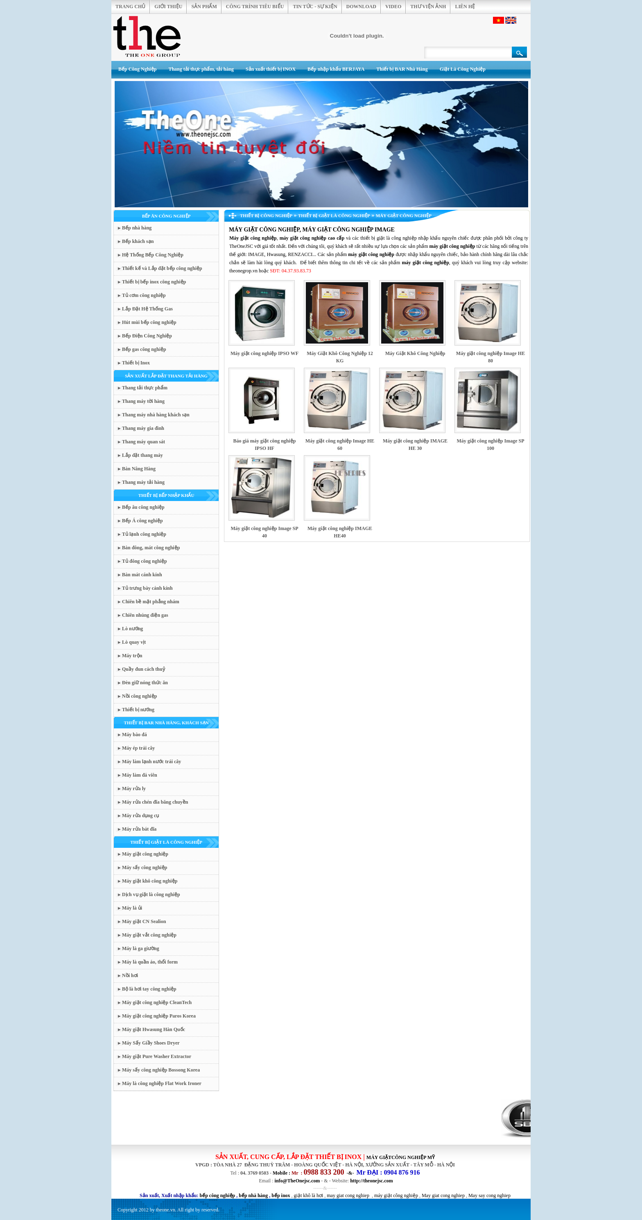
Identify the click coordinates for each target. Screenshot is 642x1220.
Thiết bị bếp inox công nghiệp (154, 282)
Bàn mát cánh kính (142, 574)
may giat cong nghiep (348, 1195)
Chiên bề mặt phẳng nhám (150, 601)
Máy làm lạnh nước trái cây (151, 761)
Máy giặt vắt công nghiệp (149, 935)
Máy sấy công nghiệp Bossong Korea (161, 1070)
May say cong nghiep (489, 1195)
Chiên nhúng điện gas (145, 615)
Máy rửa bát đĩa (139, 829)
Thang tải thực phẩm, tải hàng (201, 69)
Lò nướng (132, 628)
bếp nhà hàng (253, 1195)
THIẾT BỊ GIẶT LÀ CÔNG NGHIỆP (166, 842)
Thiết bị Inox (136, 363)
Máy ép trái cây (138, 748)
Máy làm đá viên (139, 775)
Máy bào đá (134, 734)
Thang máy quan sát (143, 442)
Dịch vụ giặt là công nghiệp (151, 894)
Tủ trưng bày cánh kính (147, 588)
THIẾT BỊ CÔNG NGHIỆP (266, 215)
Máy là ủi (132, 908)
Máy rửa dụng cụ (140, 815)
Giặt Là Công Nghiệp (463, 69)
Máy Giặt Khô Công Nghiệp (415, 353)
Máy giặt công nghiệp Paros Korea (159, 1016)
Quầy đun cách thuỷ (143, 669)
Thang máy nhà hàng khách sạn (156, 415)
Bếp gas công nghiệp (144, 349)
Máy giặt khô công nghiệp (149, 881)
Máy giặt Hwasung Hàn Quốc (153, 1029)
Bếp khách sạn (138, 241)
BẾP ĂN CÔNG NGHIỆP (166, 215)
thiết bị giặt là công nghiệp (388, 238)
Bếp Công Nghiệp (137, 69)
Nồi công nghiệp (139, 696)
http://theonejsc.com (371, 1181)
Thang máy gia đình (143, 428)
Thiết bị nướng (138, 709)
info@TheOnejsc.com (297, 1181)
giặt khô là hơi (308, 1195)
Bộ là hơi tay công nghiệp (149, 989)
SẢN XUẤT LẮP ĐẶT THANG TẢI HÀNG (166, 375)
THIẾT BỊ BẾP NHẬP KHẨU (166, 495)
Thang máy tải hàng (143, 482)
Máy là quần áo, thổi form (150, 962)
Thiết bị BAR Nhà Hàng (401, 69)
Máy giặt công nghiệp (145, 854)
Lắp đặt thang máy (142, 455)
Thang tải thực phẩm (144, 388)
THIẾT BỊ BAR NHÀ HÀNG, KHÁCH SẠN (166, 722)
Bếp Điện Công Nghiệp (147, 336)
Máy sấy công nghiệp (144, 867)
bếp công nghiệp (217, 1195)
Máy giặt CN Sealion (144, 921)
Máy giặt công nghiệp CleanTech (157, 1002)
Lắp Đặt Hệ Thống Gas (147, 309)
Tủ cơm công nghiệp (144, 295)
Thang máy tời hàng (143, 401)
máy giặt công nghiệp (396, 1195)
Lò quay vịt (134, 642)
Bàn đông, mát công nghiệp (151, 547)
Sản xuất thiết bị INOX (271, 69)
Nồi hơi (130, 975)
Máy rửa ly (134, 788)
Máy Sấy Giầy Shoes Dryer (151, 1043)
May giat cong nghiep (443, 1195)
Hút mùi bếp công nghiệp (149, 322)
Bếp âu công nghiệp (143, 507)
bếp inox (280, 1195)
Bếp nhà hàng (136, 228)
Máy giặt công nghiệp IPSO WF (264, 353)
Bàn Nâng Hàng (139, 469)
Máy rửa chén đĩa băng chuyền (155, 802)
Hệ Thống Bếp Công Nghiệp (152, 255)
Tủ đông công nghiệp (144, 561)
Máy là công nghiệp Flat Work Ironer (161, 1083)
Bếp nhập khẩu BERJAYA (335, 69)
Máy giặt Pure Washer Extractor (156, 1056)
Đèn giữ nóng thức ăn (145, 682)
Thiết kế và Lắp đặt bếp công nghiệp (162, 268)
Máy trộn (132, 655)
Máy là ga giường (140, 948)
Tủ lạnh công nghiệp (144, 534)
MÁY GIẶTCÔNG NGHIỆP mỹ (400, 1157)
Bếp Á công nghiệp (142, 520)
